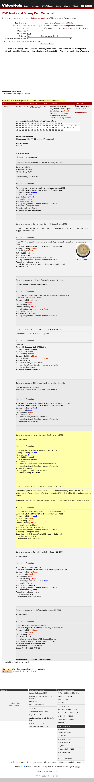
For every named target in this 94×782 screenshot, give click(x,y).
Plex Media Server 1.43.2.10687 (68, 713)
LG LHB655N (62, 736)
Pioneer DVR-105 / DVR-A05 (35, 570)
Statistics (71, 762)
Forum (26, 6)
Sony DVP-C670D (63, 746)
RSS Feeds (63, 762)
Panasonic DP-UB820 (65, 759)
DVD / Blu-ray (47, 6)
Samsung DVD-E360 (64, 742)
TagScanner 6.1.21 (64, 706)
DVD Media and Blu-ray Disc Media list (28, 13)
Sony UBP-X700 (63, 729)
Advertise (47, 762)
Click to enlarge (83, 258)
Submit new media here (40, 18)
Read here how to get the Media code (68, 25)
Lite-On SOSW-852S (32, 514)
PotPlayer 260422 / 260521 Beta (68, 693)
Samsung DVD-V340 (64, 739)
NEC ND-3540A (31, 450)
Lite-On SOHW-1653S (33, 190)
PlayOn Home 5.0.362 (36, 715)
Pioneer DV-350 (36, 596)
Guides (58, 6)
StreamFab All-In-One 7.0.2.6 (38, 711)
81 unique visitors (14, 703)
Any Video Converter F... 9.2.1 (67, 709)
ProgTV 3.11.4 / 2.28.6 (36, 723)
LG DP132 (61, 756)
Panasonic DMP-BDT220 (66, 749)
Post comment (80, 112)
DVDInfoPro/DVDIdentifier (45, 121)
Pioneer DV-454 (36, 646)
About (75, 6)
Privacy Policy (31, 762)
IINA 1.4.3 (61, 703)
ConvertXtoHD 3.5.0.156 (66, 719)
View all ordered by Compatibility (45, 51)
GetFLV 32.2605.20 (64, 700)
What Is (67, 6)
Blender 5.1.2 (62, 723)
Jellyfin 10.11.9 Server (65, 696)
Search (11, 762)
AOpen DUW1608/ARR (33, 628)
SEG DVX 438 (35, 648)
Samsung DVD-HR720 (33, 347)
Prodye (6, 106)
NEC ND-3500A (31, 298)
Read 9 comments (82, 106)
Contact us (20, 762)
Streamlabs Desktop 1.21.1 (38, 693)
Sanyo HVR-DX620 (64, 752)
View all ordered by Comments (17, 51)
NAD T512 (34, 421)
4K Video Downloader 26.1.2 (38, 727)
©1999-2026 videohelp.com (47, 776)
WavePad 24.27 (34, 708)
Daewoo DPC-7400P (64, 733)
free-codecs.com (50, 771)
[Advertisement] (47, 71)
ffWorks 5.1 (33, 702)
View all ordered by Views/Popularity (74, 51)
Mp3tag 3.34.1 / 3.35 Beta (37, 705)
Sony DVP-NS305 (36, 538)
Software (35, 6)
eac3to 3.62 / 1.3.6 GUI (65, 716)
